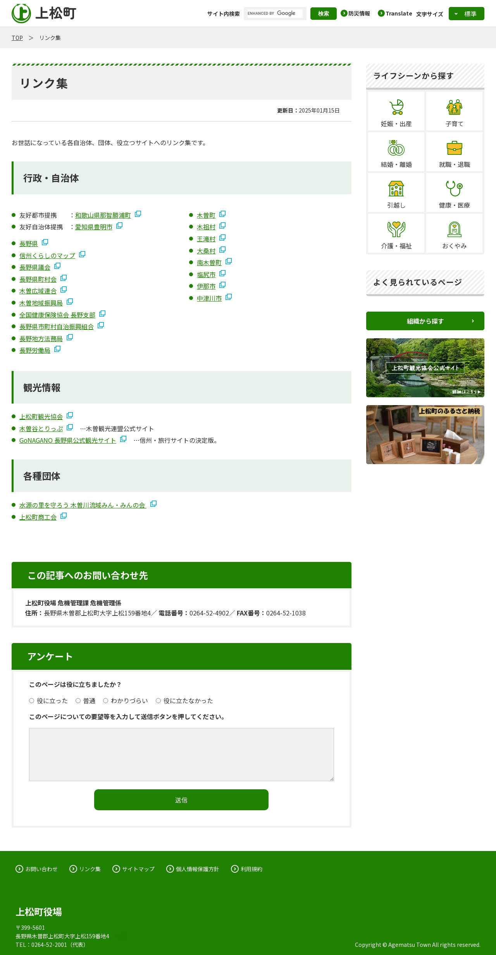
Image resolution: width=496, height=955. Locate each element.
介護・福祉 (396, 245)
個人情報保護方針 (197, 869)
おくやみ (454, 245)
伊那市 (206, 286)
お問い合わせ (41, 869)
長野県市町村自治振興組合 (56, 326)
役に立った (48, 700)
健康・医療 (454, 205)
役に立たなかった (184, 700)
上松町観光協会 (41, 416)
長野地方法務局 (41, 338)
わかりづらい (125, 700)
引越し (396, 205)
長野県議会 (34, 267)
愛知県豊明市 (93, 226)
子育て (454, 123)
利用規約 (251, 869)
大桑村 (206, 250)
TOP (17, 38)
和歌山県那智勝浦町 (103, 215)
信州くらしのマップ (47, 255)
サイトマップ (138, 869)
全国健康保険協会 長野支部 (57, 314)
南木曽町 (209, 262)
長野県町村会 (38, 279)
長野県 (28, 243)
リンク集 (90, 869)
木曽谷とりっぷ (41, 428)
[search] (275, 13)
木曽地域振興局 (41, 302)
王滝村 (206, 238)
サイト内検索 (223, 13)
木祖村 (206, 226)
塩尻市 (206, 274)
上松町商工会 (38, 517)
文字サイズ (429, 13)
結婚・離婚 (396, 164)
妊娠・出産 (396, 123)
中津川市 (209, 298)
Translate (399, 13)
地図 (121, 936)
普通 (86, 700)
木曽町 (206, 215)
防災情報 (359, 13)
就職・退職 (454, 164)
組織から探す (425, 321)
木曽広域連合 (38, 290)
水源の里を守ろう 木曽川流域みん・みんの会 (82, 505)
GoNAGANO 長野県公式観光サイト (67, 440)
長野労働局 (34, 350)
